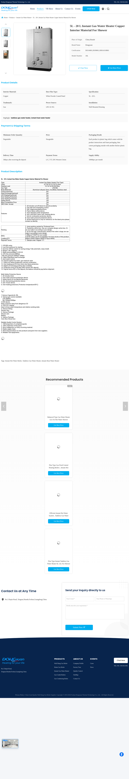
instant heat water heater (50, 361)
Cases (92, 663)
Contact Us (69, 9)
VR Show (49, 9)
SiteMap (75, 675)
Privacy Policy (19, 695)
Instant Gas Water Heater (23, 17)
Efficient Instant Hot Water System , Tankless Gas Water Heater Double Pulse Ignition (58, 515)
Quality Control (78, 671)
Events (78, 9)
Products (40, 9)
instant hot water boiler (13, 361)
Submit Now (79, 627)
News (92, 667)
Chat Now (91, 9)
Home (32, 9)
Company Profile (78, 663)
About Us (59, 9)
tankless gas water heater (32, 361)
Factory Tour (77, 667)
